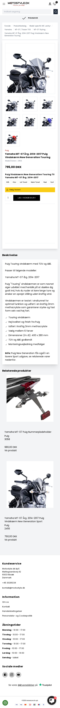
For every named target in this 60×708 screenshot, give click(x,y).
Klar (14, 182)
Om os (5, 602)
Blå (7, 182)
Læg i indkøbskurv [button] (27, 198)
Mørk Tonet (35, 182)
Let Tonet (23, 182)
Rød (45, 182)
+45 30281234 (9, 582)
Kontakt (6, 606)
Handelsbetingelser (12, 611)
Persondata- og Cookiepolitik (17, 615)
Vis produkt (10, 450)
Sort (52, 182)
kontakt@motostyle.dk (13, 587)
